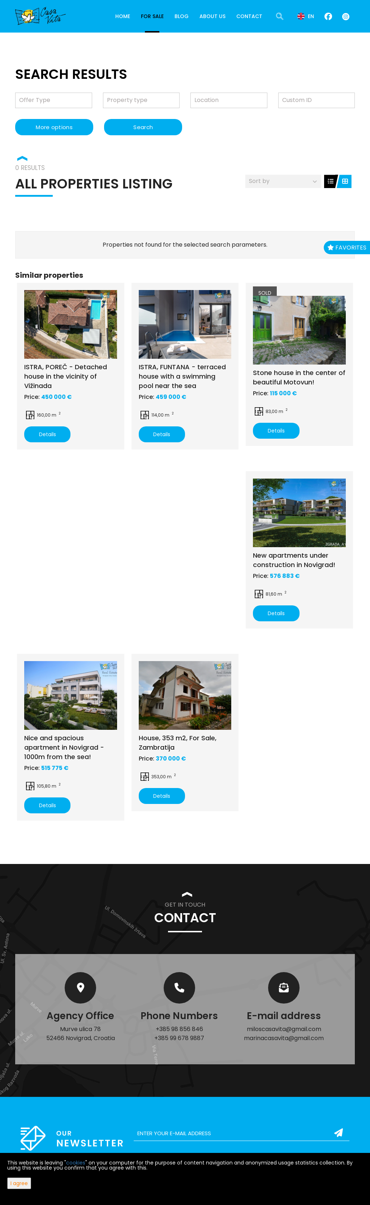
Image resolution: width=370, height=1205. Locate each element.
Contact (249, 16)
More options (54, 127)
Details (47, 434)
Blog (182, 16)
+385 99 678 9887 (179, 1038)
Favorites (346, 247)
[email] (241, 1133)
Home (122, 16)
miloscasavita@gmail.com (284, 1029)
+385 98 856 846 (179, 1029)
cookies (75, 1162)
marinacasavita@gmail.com (284, 1038)
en (305, 16)
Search (143, 127)
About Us (212, 16)
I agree (19, 1183)
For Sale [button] (152, 16)
